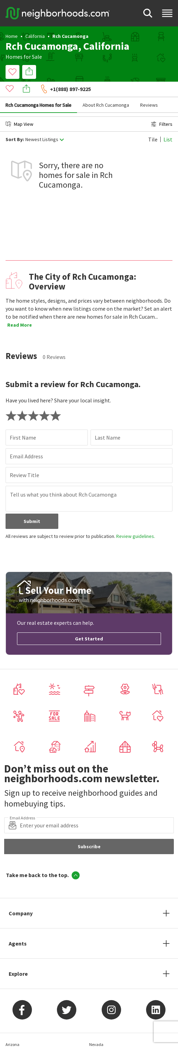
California (35, 36)
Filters (161, 108)
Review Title (24, 459)
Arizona (12, 1028)
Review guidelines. (135, 520)
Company (21, 897)
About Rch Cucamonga (106, 89)
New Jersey (99, 1042)
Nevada (96, 1028)
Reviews (149, 89)
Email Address (26, 440)
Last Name (107, 422)
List (167, 123)
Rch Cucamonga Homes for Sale (38, 89)
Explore (18, 958)
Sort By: (15, 123)
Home (12, 36)
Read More (19, 309)
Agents (18, 927)
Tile (153, 123)
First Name (23, 422)
